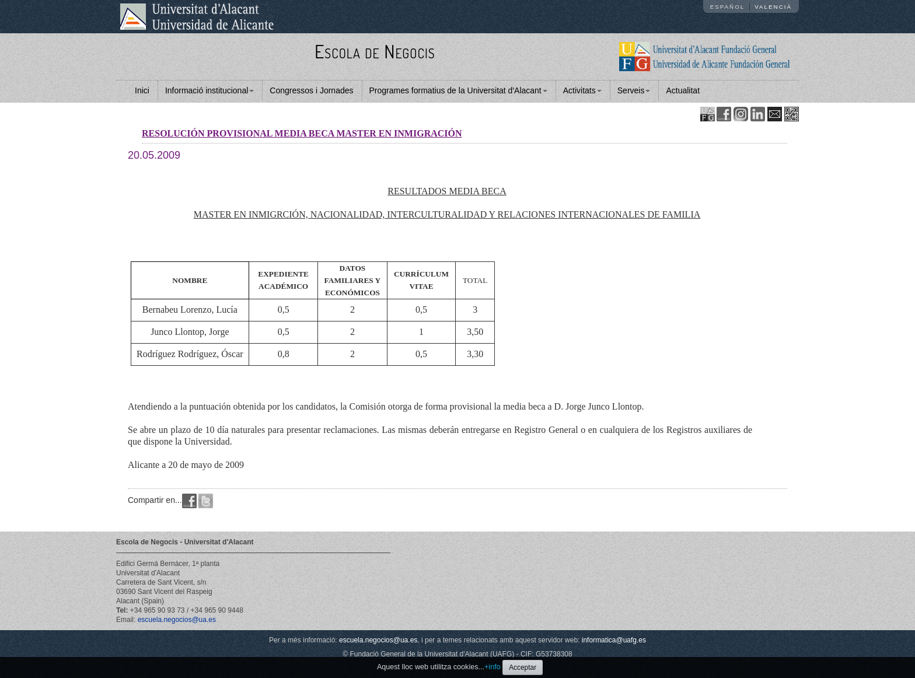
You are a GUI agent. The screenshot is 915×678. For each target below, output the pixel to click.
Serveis (634, 90)
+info (492, 667)
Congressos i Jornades (311, 90)
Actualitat (683, 90)
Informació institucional (209, 90)
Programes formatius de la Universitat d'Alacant (458, 90)
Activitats (582, 90)
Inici (142, 90)
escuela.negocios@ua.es (177, 620)
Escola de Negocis (375, 51)
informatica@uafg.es (614, 640)
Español (727, 7)
